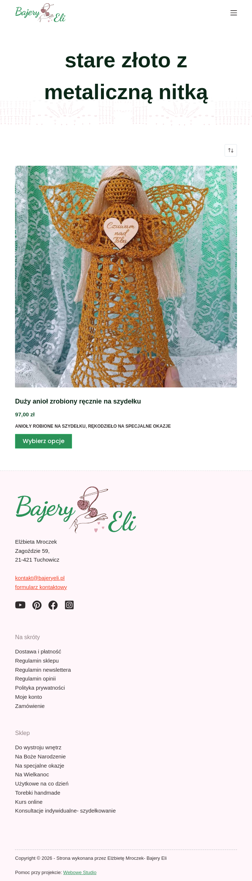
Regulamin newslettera (43, 670)
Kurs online (28, 802)
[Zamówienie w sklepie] (231, 150)
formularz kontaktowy (41, 587)
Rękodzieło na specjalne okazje (129, 426)
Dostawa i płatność (38, 651)
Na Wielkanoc (32, 774)
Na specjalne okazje (39, 765)
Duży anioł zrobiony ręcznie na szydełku (78, 401)
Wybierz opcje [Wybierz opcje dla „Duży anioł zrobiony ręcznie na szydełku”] (43, 441)
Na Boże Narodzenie (40, 756)
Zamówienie (30, 706)
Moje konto (28, 697)
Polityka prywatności (40, 688)
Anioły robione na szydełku (50, 426)
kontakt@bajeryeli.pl (39, 578)
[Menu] (233, 13)
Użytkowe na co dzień (41, 783)
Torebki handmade (37, 793)
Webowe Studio (80, 872)
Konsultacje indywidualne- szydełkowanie (65, 810)
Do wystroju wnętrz (38, 747)
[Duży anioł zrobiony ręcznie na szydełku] (126, 276)
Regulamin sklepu (37, 660)
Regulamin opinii (35, 678)
